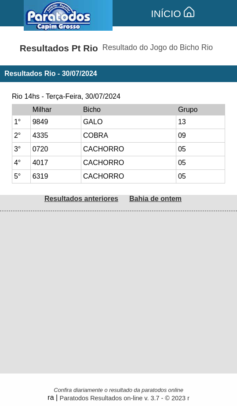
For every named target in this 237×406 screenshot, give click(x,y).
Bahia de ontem (155, 198)
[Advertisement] (118, 272)
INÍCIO (172, 13)
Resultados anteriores (81, 198)
